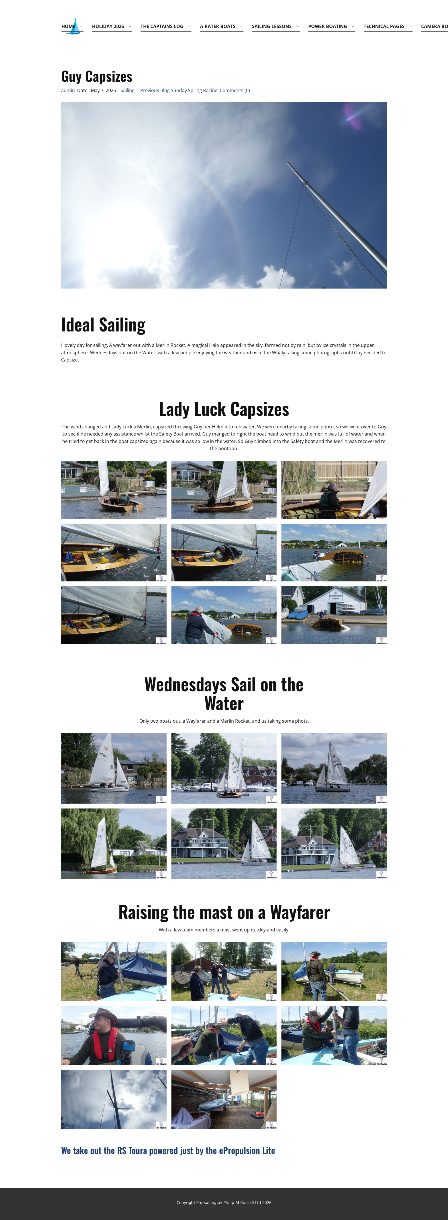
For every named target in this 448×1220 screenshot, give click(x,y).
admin (68, 90)
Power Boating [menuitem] (327, 26)
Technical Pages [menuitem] (384, 26)
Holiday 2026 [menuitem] (108, 26)
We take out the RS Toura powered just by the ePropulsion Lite (168, 1150)
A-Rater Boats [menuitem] (217, 26)
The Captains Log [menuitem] (162, 26)
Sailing (128, 90)
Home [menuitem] (68, 26)
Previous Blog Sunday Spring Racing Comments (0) (193, 90)
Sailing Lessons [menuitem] (272, 26)
